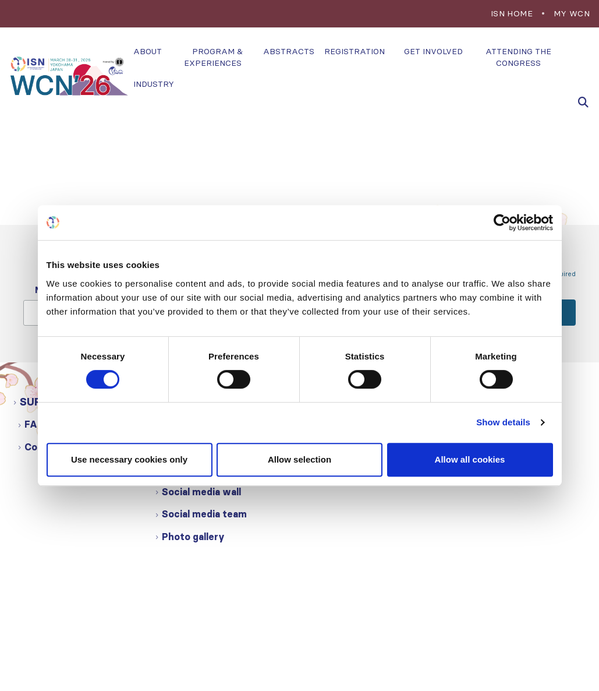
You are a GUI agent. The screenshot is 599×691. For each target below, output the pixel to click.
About (147, 51)
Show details (503, 422)
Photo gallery (193, 536)
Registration (354, 51)
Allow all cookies (470, 459)
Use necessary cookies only (129, 459)
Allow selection (299, 459)
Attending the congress (518, 57)
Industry (153, 84)
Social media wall (201, 492)
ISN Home (512, 13)
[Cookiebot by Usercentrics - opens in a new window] (502, 222)
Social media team (204, 514)
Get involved (433, 51)
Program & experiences (213, 57)
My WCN (572, 13)
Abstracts (288, 51)
